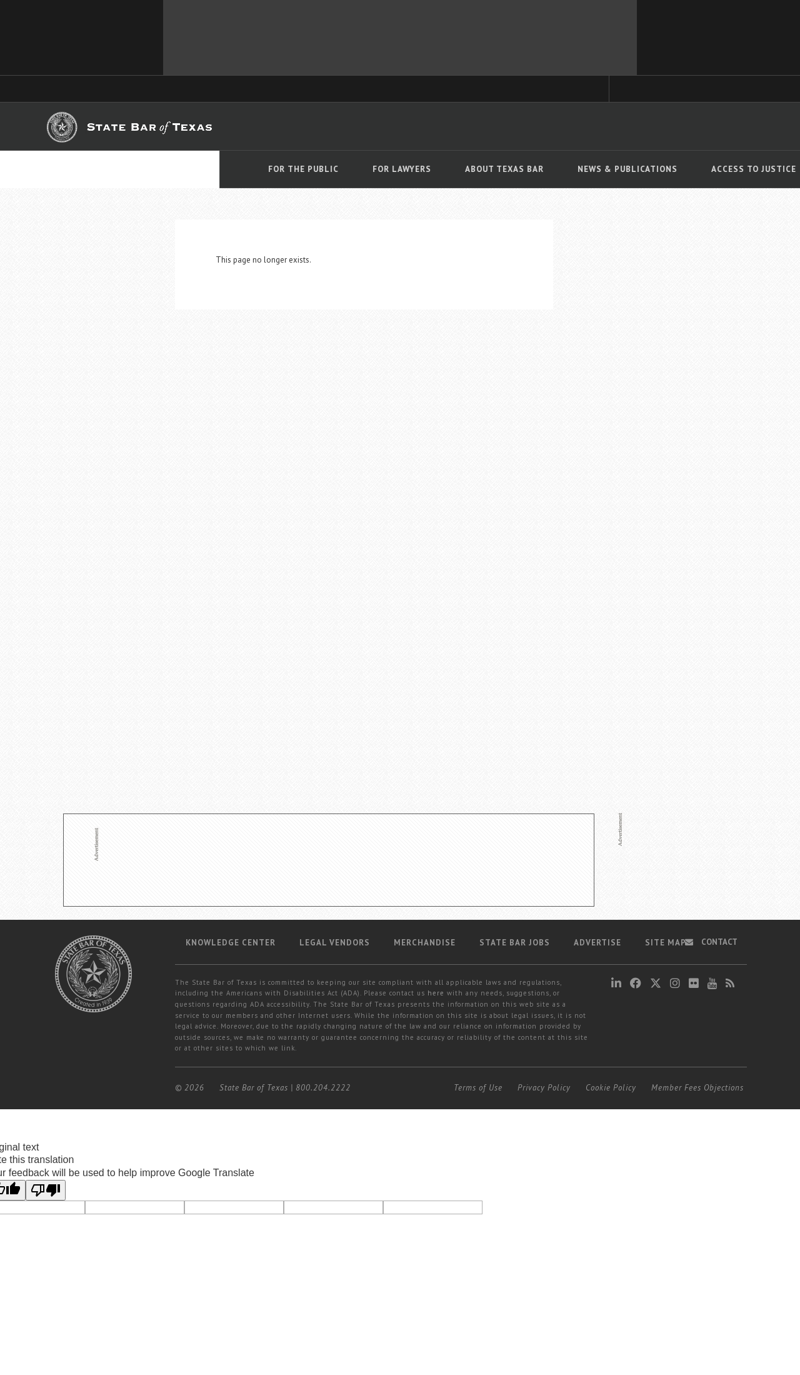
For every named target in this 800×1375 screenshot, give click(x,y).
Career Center (467, 126)
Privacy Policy (544, 1087)
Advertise (597, 942)
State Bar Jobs (514, 942)
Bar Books (332, 126)
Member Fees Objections (697, 1087)
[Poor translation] (46, 1190)
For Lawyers (182, 169)
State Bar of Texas (253, 1087)
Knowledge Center (231, 942)
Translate (728, 186)
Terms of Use (478, 1087)
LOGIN (709, 125)
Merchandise (425, 942)
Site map (665, 942)
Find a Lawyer (574, 126)
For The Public (84, 169)
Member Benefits (397, 126)
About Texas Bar (285, 169)
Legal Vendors (334, 942)
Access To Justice (534, 169)
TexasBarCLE (275, 126)
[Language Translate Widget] (719, 168)
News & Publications (408, 169)
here (436, 993)
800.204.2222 (323, 1087)
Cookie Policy (611, 1087)
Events (627, 169)
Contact (711, 942)
